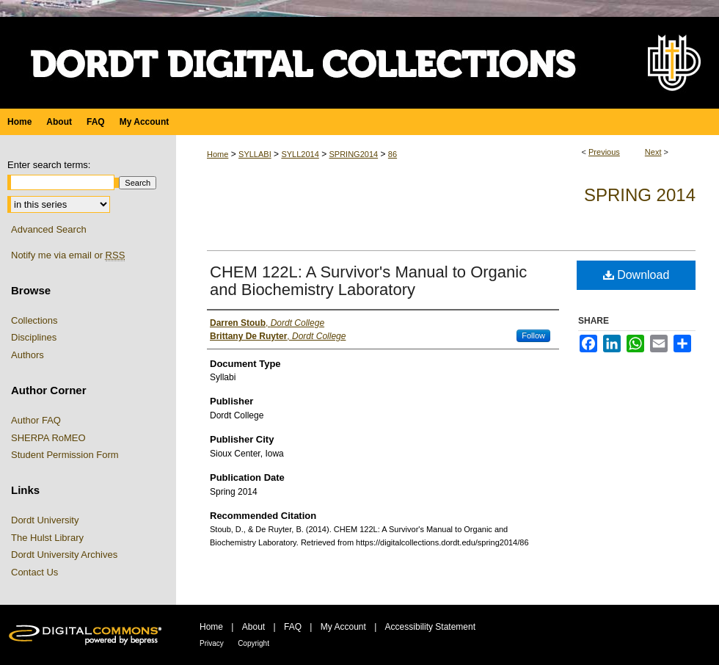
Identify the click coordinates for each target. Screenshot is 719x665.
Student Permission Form (65, 454)
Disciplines (33, 337)
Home (217, 154)
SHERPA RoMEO (48, 437)
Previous (604, 152)
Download (636, 275)
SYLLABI (254, 154)
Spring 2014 (640, 195)
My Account (343, 627)
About (253, 627)
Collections (34, 320)
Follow (533, 335)
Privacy (212, 643)
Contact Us (34, 572)
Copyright (253, 643)
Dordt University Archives (64, 554)
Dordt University (45, 520)
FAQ (293, 627)
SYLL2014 (299, 154)
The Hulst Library (47, 537)
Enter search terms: (48, 164)
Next (653, 152)
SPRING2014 (353, 154)
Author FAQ (36, 420)
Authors (27, 354)
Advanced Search (49, 229)
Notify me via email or (68, 255)
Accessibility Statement (430, 627)
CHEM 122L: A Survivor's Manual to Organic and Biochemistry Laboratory (368, 281)
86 (392, 154)
